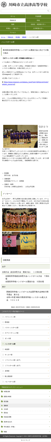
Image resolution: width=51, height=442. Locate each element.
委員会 (6, 413)
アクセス (13, 32)
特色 (38, 20)
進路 (12, 24)
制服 (5, 432)
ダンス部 (8, 338)
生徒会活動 (7, 417)
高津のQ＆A (8, 422)
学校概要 (38, 16)
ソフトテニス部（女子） (13, 360)
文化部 (6, 409)
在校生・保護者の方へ (38, 24)
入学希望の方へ (38, 28)
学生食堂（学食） (10, 427)
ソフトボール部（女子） (13, 365)
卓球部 (7, 371)
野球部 (7, 322)
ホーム (13, 16)
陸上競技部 (8, 376)
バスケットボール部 (11, 327)
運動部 (24, 37)
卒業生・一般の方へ (13, 28)
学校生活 (13, 20)
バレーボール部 (10, 382)
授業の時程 (7, 396)
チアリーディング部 (11, 333)
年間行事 (7, 391)
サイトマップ (25, 440)
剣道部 (7, 349)
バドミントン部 (10, 317)
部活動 (18, 37)
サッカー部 (8, 355)
